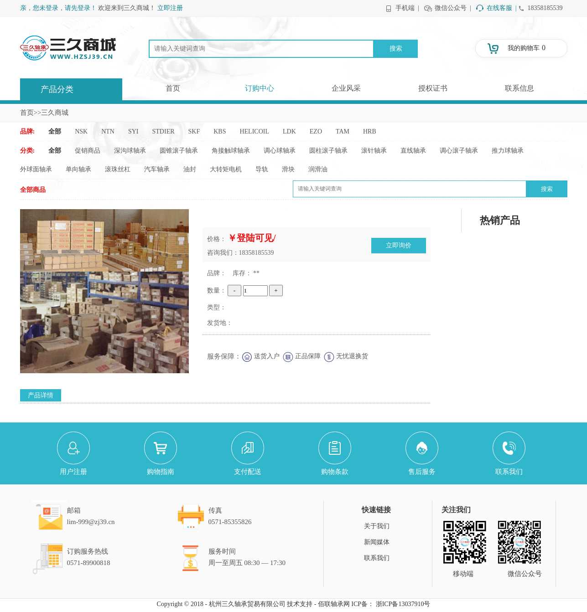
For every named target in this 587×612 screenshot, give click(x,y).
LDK (289, 131)
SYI (133, 131)
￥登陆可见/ (252, 238)
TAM (342, 131)
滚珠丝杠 (117, 169)
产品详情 (40, 395)
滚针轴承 (374, 150)
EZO (316, 131)
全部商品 (33, 189)
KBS (219, 131)
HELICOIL (254, 131)
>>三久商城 (51, 112)
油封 (189, 169)
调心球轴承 (280, 150)
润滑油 (317, 169)
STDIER (163, 131)
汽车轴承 (157, 169)
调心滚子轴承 (459, 150)
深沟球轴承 (130, 150)
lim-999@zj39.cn (91, 521)
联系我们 (377, 558)
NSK (81, 131)
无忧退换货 (352, 356)
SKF (194, 131)
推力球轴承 (508, 150)
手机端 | (407, 8)
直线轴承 (413, 150)
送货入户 (267, 356)
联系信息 (519, 88)
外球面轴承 (36, 169)
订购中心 (259, 88)
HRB (369, 131)
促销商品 (87, 150)
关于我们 (377, 526)
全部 (54, 131)
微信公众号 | (453, 8)
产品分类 (57, 89)
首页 (173, 88)
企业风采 (346, 88)
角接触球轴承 (231, 150)
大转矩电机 (226, 169)
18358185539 (545, 8)
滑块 (288, 169)
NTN (107, 131)
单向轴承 (78, 169)
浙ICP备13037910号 (403, 604)
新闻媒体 (377, 542)
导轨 (261, 169)
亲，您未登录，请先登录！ (58, 8)
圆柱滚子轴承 (328, 150)
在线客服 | (502, 8)
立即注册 (170, 8)
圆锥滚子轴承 (179, 150)
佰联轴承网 (334, 604)
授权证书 (432, 88)
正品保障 (308, 356)
